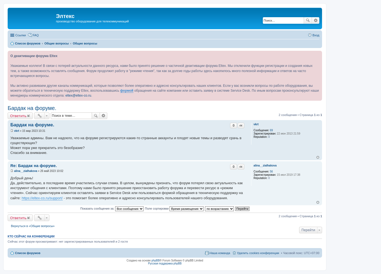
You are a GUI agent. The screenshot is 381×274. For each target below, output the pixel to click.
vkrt (256, 124)
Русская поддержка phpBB (164, 263)
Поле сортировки (174, 208)
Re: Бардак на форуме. (33, 165)
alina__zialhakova (265, 165)
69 (271, 130)
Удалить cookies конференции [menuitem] (258, 253)
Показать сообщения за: (112, 208)
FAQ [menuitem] (36, 35)
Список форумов (27, 253)
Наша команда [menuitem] (220, 253)
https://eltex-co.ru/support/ (42, 198)
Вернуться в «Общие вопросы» (33, 226)
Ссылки (20, 35)
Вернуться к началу (317, 157)
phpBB (155, 260)
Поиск (308, 20)
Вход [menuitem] (315, 35)
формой (126, 91)
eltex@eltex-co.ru (78, 95)
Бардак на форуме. (32, 108)
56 (271, 171)
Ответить (18, 115)
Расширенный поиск (315, 20)
